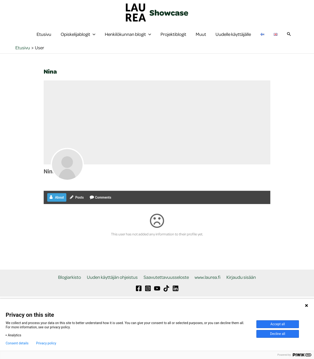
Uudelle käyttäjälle (233, 39)
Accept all (277, 324)
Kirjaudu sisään (239, 287)
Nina (49, 181)
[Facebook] (139, 298)
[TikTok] (166, 298)
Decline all (277, 334)
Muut (201, 39)
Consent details (17, 343)
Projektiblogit (173, 39)
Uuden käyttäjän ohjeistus (113, 287)
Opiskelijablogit (78, 39)
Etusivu (44, 39)
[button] (92, 39)
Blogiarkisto (71, 287)
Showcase (168, 12)
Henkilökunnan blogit (128, 39)
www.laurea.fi (207, 287)
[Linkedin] (175, 298)
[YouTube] (157, 298)
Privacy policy (46, 343)
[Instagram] (148, 298)
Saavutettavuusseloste (166, 287)
